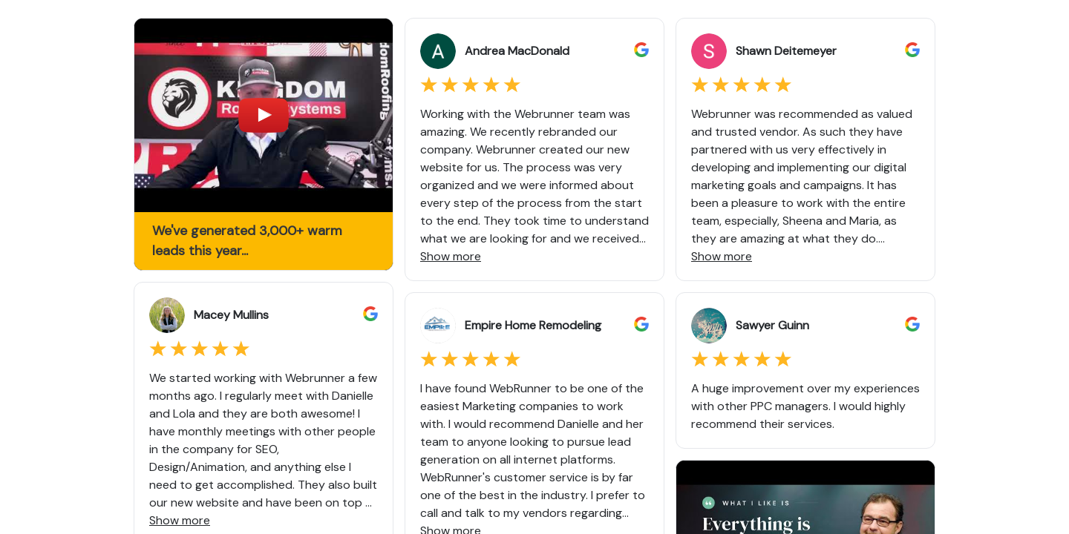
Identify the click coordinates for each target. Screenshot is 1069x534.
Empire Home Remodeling (533, 325)
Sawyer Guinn (772, 325)
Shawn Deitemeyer (786, 51)
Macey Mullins (231, 315)
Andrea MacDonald (517, 51)
